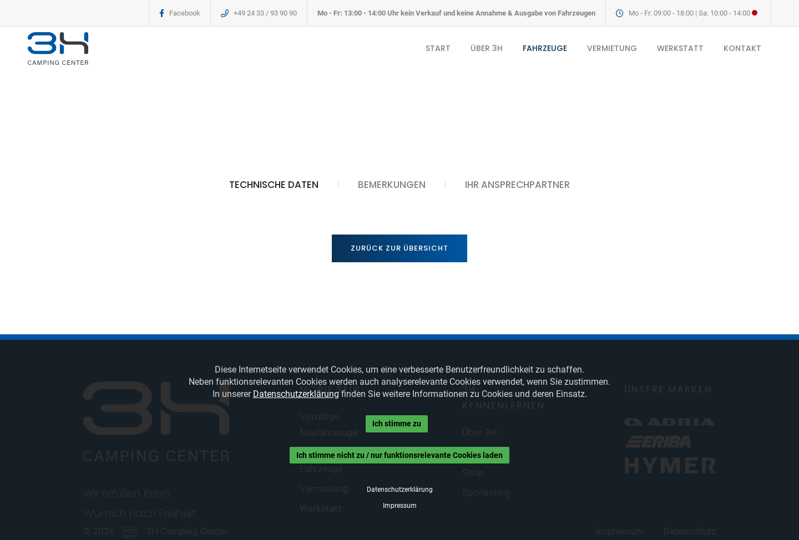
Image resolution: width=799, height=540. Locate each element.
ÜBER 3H (487, 48)
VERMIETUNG (612, 48)
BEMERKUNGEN (392, 184)
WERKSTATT (680, 48)
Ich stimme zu (396, 423)
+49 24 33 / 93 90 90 (265, 13)
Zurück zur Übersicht (399, 248)
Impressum (400, 506)
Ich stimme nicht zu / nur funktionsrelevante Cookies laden (399, 455)
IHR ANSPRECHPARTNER (517, 184)
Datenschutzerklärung (296, 394)
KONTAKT (742, 48)
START (438, 48)
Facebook (184, 13)
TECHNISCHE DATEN (273, 184)
